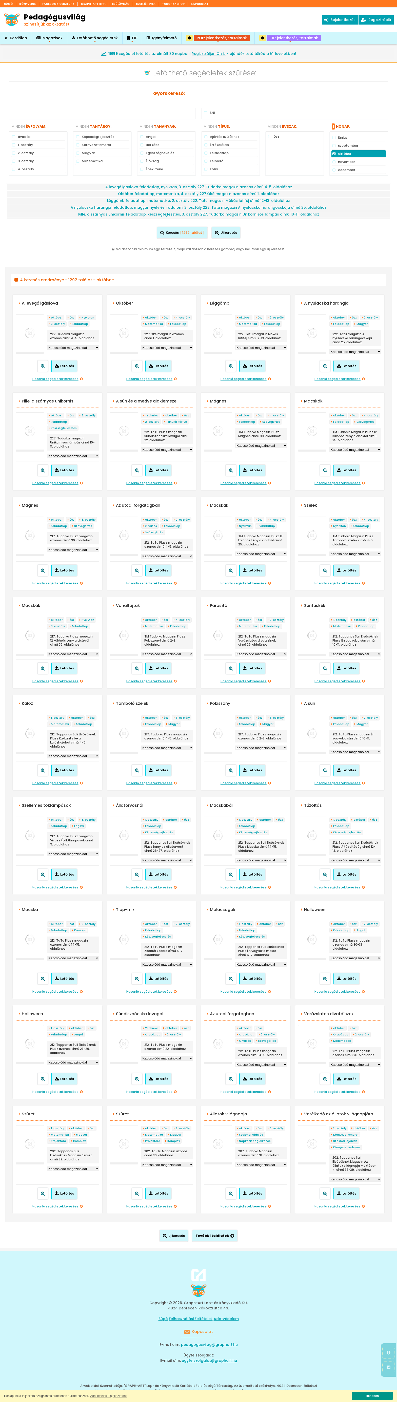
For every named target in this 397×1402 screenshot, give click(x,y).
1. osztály (339, 620)
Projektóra (58, 1141)
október (57, 317)
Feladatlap (80, 324)
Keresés (182, 232)
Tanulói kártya (176, 422)
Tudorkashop (173, 4)
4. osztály (183, 317)
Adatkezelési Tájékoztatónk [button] (108, 1396)
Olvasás (151, 526)
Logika (79, 826)
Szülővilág (121, 4)
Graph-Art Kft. (93, 4)
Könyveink (27, 4)
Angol (360, 930)
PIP (132, 39)
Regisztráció (376, 19)
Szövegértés (271, 422)
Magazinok (49, 39)
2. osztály (277, 317)
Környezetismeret (346, 1135)
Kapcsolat (200, 4)
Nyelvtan (88, 317)
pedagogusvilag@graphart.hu (209, 1344)
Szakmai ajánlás (251, 1135)
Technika (151, 415)
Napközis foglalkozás (255, 1141)
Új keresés (226, 232)
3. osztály (58, 324)
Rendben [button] (372, 1396)
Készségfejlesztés (64, 428)
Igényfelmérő (162, 37)
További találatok (214, 1235)
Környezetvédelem (346, 1147)
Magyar (362, 324)
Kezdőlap (16, 37)
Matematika (154, 324)
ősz (72, 317)
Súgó (8, 4)
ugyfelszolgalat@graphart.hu (209, 1360)
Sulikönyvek (146, 4)
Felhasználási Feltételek (191, 1318)
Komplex (80, 930)
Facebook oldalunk (58, 4)
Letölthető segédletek (95, 39)
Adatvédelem (226, 1318)
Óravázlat (152, 1034)
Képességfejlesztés (159, 832)
